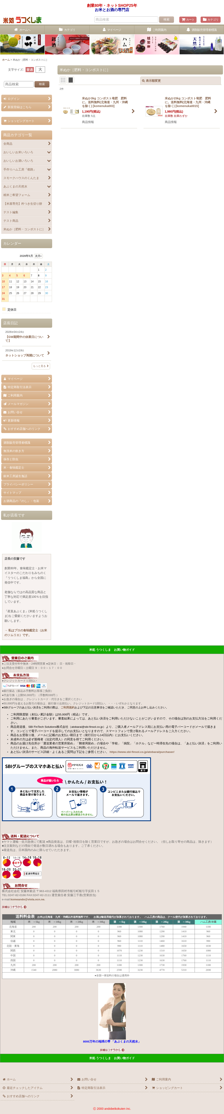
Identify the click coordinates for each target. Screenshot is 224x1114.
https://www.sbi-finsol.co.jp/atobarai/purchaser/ (142, 752)
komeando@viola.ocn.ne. (28, 899)
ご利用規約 (68, 707)
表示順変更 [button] (151, 80)
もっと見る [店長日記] (41, 366)
